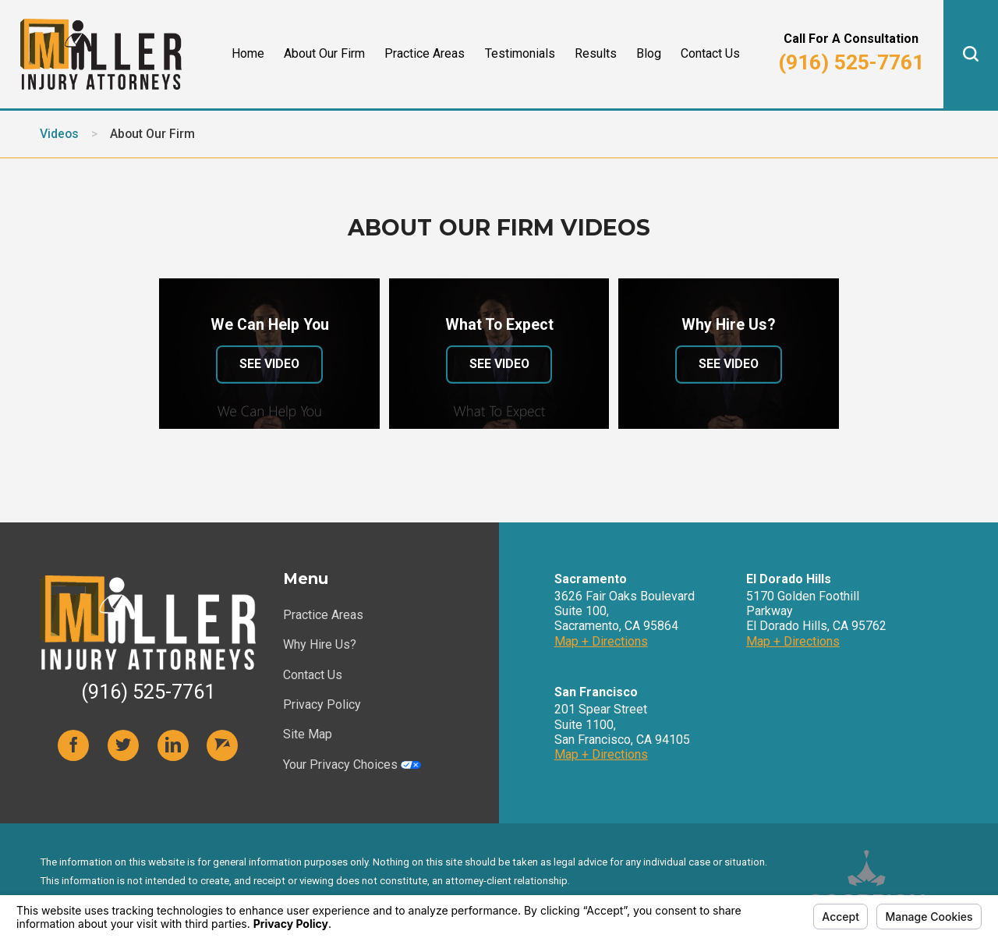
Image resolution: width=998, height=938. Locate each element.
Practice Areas (323, 614)
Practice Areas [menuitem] (424, 53)
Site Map (307, 734)
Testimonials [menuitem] (520, 53)
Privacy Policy (322, 704)
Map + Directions (601, 641)
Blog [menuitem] (648, 53)
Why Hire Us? (319, 644)
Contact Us (312, 674)
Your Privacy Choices (352, 764)
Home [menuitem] (248, 53)
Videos (59, 133)
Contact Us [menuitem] (710, 53)
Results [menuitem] (596, 53)
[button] (970, 54)
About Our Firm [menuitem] (324, 53)
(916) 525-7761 (851, 62)
